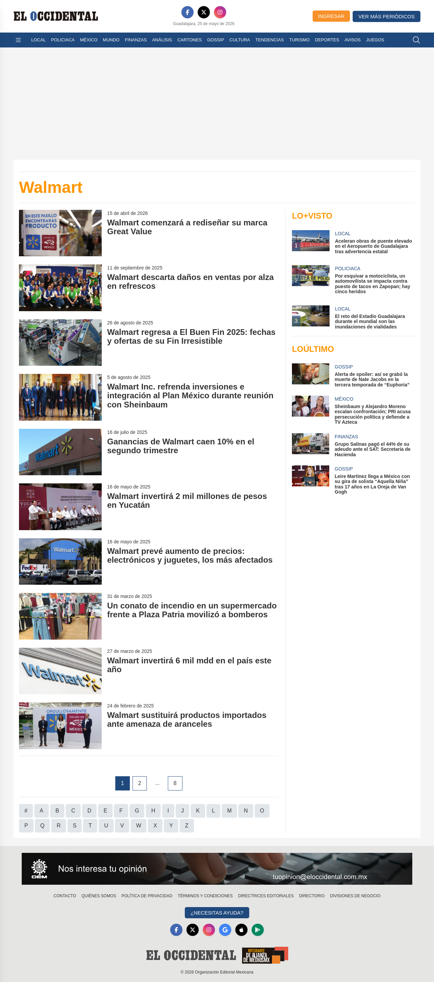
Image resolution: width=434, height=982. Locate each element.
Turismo (299, 39)
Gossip (215, 39)
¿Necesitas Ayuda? (217, 913)
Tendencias (269, 39)
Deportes (327, 39)
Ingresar (331, 16)
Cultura (240, 39)
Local (38, 39)
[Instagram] (220, 12)
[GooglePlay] (258, 930)
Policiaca (63, 39)
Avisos (352, 39)
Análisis (162, 39)
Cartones (189, 39)
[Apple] (241, 930)
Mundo (111, 39)
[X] (204, 12)
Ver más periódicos (386, 16)
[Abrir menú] (18, 40)
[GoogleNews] (225, 930)
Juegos (375, 39)
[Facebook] (187, 12)
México (88, 39)
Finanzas (135, 39)
